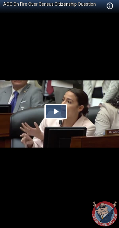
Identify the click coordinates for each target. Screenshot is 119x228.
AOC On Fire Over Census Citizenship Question (49, 4)
